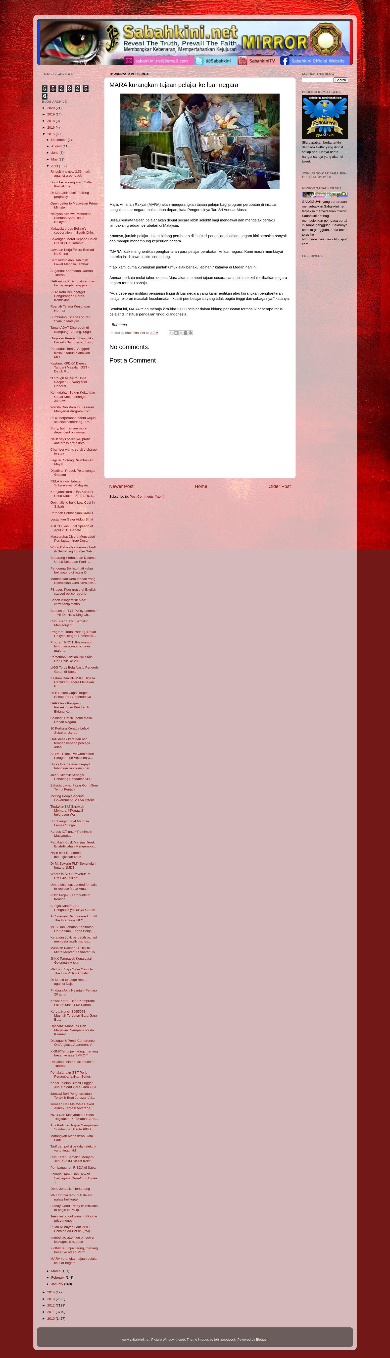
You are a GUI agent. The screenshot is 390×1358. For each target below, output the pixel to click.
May (54, 159)
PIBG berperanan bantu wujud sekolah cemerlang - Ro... (73, 420)
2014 (51, 1292)
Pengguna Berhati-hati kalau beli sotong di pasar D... (71, 570)
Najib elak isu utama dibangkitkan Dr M (65, 855)
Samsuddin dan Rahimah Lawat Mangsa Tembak (69, 262)
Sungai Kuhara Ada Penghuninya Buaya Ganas (72, 908)
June (55, 153)
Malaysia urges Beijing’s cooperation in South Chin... (73, 230)
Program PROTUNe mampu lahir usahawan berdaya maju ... (71, 646)
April (55, 166)
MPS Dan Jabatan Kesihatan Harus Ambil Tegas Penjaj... (72, 929)
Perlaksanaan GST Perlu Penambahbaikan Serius (70, 1074)
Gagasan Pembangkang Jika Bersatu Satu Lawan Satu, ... (73, 340)
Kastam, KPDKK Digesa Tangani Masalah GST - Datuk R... (70, 367)
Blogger (262, 1339)
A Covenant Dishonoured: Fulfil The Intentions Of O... (73, 918)
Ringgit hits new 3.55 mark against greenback (70, 173)
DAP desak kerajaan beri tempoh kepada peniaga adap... (70, 743)
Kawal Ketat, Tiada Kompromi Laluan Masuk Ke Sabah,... (72, 1003)
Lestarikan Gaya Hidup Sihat (71, 519)
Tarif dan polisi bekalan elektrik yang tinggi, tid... (73, 1148)
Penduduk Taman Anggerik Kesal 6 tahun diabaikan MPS (70, 353)
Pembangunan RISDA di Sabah (74, 1167)
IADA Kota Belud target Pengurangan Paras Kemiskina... (67, 296)
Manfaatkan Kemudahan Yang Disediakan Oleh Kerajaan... (73, 581)
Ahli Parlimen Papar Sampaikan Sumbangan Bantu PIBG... (74, 1127)
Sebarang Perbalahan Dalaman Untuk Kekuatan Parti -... (74, 560)
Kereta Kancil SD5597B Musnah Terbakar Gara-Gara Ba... (73, 1015)
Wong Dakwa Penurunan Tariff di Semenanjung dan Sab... (73, 549)
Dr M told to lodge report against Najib (68, 982)
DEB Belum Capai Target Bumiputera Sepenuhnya (70, 695)
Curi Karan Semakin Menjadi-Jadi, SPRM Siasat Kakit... (72, 1159)
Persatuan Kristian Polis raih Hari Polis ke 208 (71, 659)
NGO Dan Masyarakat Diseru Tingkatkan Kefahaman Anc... (74, 1117)
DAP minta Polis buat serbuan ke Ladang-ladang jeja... (72, 283)
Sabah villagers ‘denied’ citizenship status (68, 602)
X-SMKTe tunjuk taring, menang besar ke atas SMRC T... (74, 1053)
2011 (51, 1312)
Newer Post (121, 486)
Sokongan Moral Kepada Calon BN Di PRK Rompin (73, 241)
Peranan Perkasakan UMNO (71, 513)
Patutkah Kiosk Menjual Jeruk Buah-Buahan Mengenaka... (73, 844)
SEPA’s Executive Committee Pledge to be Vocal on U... (72, 756)
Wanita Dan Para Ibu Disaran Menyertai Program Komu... (72, 409)
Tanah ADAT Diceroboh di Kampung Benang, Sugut (71, 329)
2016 (51, 127)
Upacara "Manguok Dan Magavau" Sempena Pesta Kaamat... (72, 1030)
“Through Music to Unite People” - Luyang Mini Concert (68, 382)
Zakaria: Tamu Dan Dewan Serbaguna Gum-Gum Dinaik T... (74, 1178)
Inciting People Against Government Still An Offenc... (74, 798)
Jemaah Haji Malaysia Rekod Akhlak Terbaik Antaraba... (72, 1106)
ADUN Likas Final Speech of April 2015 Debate (71, 528)
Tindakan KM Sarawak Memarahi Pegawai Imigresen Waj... (67, 810)
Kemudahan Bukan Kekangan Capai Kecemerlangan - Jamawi (72, 396)
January (57, 1284)
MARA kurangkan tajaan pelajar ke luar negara (74, 1260)
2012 (51, 1305)
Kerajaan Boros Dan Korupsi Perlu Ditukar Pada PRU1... (72, 494)
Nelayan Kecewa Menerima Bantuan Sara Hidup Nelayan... (71, 218)
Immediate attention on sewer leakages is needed (72, 1239)
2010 (51, 1318)
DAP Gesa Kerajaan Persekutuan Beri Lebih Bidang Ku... (69, 707)
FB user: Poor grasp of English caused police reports (73, 591)
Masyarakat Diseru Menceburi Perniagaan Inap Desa (72, 538)
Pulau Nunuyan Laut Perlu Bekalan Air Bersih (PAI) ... (72, 1229)
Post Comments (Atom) (147, 496)
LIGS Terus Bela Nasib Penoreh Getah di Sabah (74, 669)
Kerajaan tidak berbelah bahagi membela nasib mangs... (73, 939)
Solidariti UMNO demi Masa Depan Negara (71, 720)
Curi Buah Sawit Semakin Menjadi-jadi (69, 623)
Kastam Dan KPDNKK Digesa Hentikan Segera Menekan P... (72, 682)
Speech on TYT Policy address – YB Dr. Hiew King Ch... (73, 613)
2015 (51, 134)
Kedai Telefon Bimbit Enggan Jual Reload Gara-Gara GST (73, 1085)
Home (201, 486)
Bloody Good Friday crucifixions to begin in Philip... (74, 1208)
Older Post (280, 486)
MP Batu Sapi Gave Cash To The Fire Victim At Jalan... (71, 971)
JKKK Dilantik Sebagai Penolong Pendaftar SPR (71, 777)
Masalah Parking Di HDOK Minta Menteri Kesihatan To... (74, 950)
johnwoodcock (225, 1339)
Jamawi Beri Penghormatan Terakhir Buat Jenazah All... (72, 1095)
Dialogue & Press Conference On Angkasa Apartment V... (72, 1042)
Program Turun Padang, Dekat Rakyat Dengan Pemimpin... (73, 634)
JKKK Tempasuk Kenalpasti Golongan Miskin (71, 960)
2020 (51, 108)
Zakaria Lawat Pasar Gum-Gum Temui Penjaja (74, 787)
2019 (51, 114)
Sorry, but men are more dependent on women (68, 430)
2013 (51, 1299)
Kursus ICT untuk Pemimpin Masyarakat (71, 833)
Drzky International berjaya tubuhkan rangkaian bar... (71, 766)
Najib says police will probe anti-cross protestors (70, 441)
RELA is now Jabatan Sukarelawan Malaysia (69, 483)
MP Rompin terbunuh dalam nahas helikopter (71, 1197)
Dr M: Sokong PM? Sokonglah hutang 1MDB (73, 865)
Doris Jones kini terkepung (70, 1189)
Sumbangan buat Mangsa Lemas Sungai (69, 823)
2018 (51, 121)
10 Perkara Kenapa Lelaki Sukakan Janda (69, 730)
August (57, 146)
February (58, 1277)
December (59, 140)
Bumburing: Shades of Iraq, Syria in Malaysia (70, 319)
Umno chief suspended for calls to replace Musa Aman (73, 886)
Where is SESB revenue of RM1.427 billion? (70, 876)
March (56, 1271)
